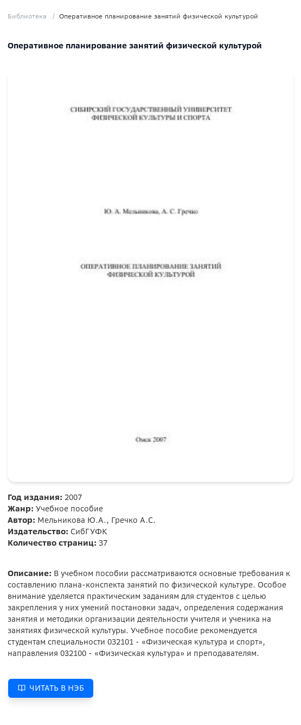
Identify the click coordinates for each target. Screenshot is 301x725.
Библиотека (27, 16)
